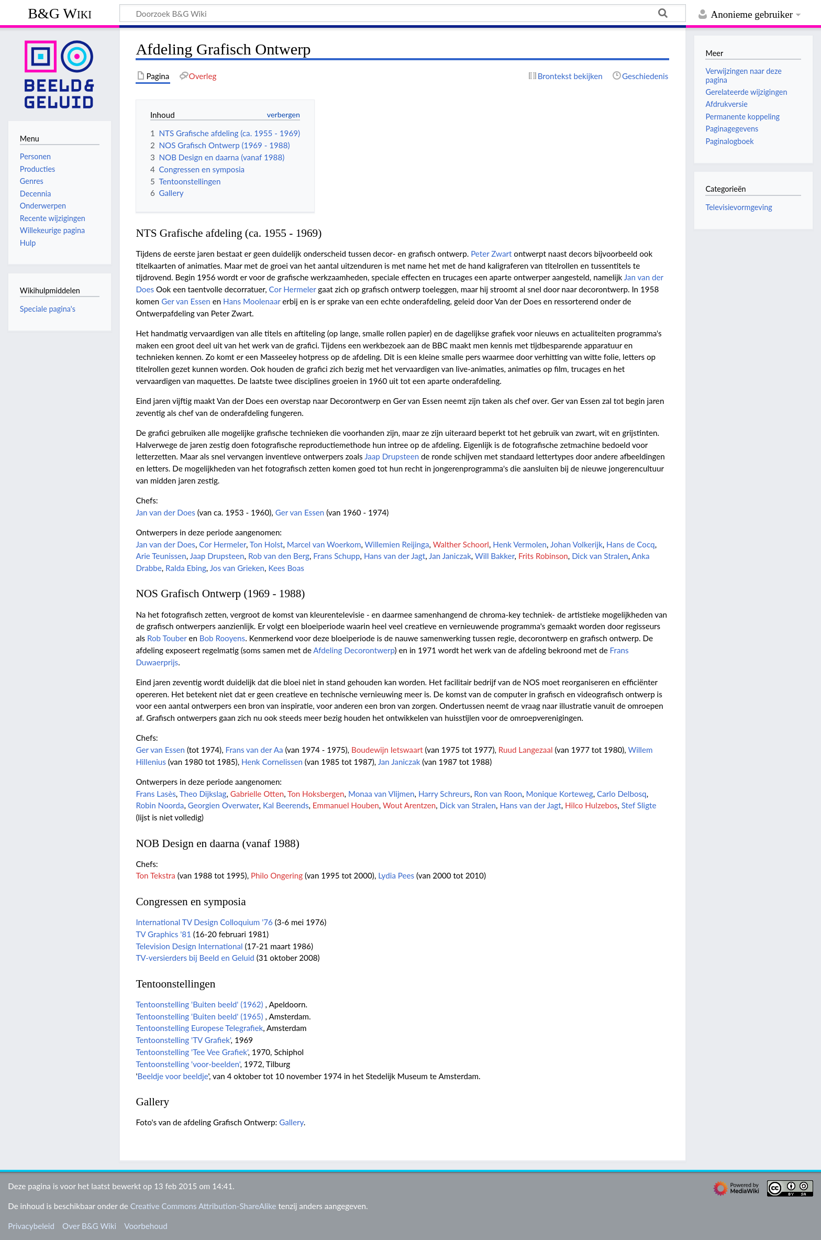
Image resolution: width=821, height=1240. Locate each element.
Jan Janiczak (450, 556)
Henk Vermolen (520, 544)
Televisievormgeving (738, 207)
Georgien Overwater (223, 805)
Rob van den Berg (278, 556)
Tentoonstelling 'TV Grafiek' (183, 1040)
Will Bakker (495, 556)
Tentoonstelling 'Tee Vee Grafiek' (192, 1052)
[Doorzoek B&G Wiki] (402, 13)
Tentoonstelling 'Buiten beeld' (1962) (199, 1004)
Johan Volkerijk (576, 544)
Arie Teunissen (161, 556)
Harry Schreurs (444, 793)
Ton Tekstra (155, 875)
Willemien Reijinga (397, 544)
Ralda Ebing (185, 568)
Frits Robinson (543, 556)
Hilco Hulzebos (591, 805)
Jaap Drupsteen (391, 456)
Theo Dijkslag (203, 793)
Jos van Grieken (237, 568)
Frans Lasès (155, 793)
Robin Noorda (160, 805)
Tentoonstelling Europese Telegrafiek (199, 1028)
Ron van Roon (498, 793)
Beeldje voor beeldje (172, 1076)
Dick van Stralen (600, 556)
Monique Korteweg (559, 793)
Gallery (291, 1122)
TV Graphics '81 (163, 934)
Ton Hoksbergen (316, 793)
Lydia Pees (396, 875)
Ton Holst (266, 544)
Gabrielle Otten (257, 793)
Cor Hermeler (292, 289)
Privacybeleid (31, 1226)
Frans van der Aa (254, 749)
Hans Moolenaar (251, 301)
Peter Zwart (491, 253)
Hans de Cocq (630, 544)
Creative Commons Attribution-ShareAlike (203, 1206)
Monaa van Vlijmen (381, 793)
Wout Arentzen (409, 805)
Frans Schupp (336, 556)
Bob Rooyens (222, 638)
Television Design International (189, 946)
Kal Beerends (286, 805)
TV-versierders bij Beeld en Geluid (195, 957)
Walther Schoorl (461, 544)
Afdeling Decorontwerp (353, 650)
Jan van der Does (165, 512)
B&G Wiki (60, 13)
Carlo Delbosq (622, 793)
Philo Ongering (277, 875)
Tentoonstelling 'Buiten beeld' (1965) (199, 1016)
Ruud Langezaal (525, 749)
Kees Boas (286, 568)
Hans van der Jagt (394, 556)
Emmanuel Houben (346, 805)
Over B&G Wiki (89, 1226)
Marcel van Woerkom (324, 544)
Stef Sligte (639, 805)
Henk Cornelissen (272, 761)
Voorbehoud (145, 1226)
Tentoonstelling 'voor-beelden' (188, 1064)
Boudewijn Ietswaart (387, 749)
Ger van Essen (185, 301)
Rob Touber (167, 638)
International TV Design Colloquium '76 (204, 922)
